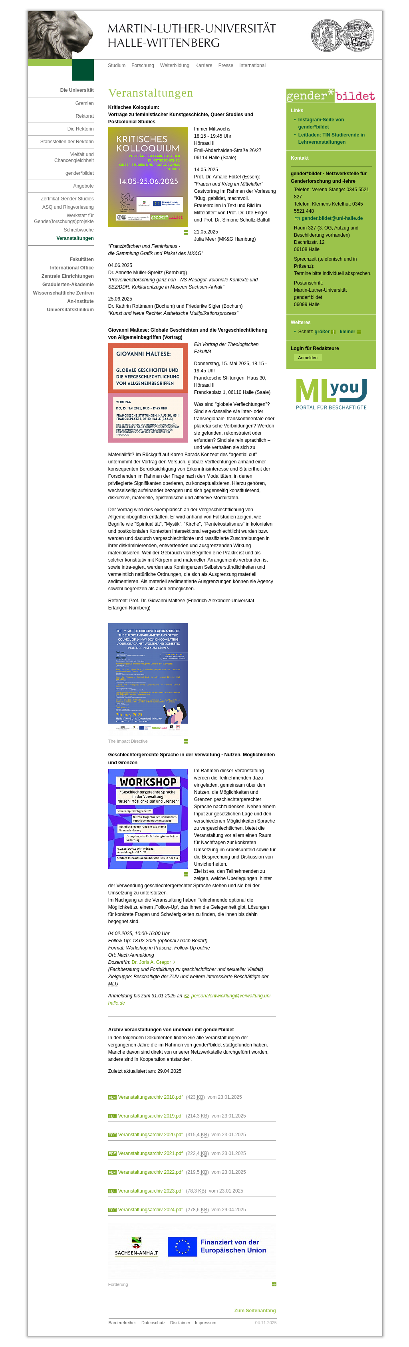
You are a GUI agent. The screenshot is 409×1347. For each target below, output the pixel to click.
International (252, 65)
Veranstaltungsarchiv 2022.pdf (150, 1172)
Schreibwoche (78, 230)
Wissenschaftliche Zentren (63, 293)
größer (322, 331)
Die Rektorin (81, 129)
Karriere (203, 65)
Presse (225, 65)
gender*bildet (80, 173)
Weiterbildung (174, 65)
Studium (116, 65)
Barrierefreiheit (123, 1322)
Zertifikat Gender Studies (67, 199)
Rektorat (84, 116)
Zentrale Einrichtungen (68, 276)
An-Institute (80, 301)
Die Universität (77, 90)
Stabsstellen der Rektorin (67, 141)
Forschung (142, 65)
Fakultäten (82, 259)
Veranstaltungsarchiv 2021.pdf (150, 1153)
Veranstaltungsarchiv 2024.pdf (150, 1209)
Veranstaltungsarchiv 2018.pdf (150, 1097)
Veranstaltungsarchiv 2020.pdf (150, 1134)
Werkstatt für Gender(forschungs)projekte (63, 218)
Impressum (205, 1322)
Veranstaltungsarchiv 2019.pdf (150, 1116)
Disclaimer (180, 1322)
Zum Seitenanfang (255, 1310)
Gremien (84, 103)
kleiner (347, 331)
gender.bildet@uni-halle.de (332, 218)
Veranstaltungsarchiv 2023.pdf (150, 1191)
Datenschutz (153, 1322)
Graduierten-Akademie (68, 284)
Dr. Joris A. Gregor (153, 962)
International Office (71, 268)
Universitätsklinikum (70, 310)
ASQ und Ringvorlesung (68, 207)
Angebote (83, 186)
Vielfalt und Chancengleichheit (74, 157)
